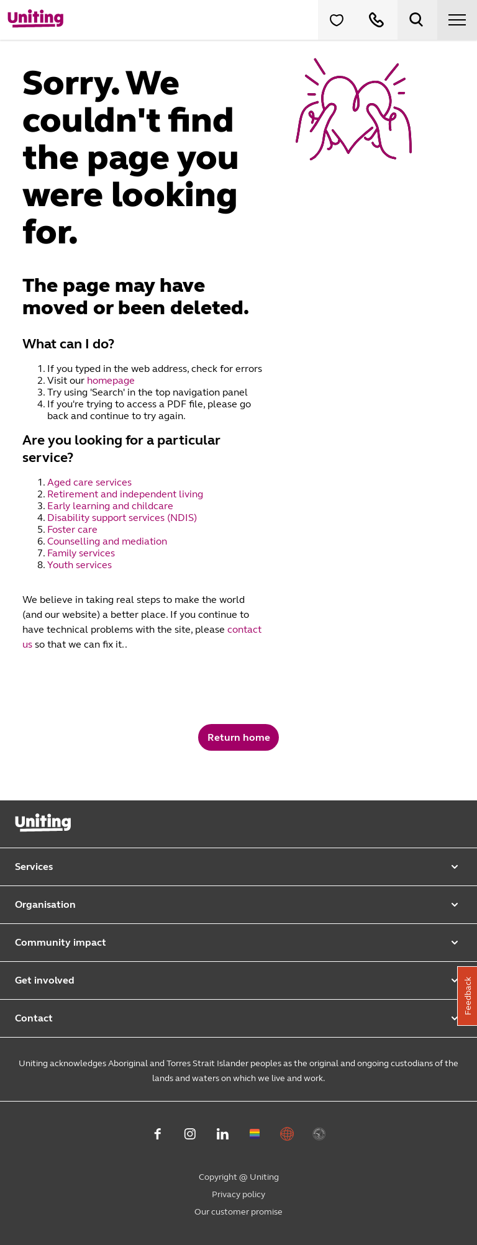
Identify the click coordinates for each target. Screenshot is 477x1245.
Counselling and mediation (108, 541)
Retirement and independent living (125, 494)
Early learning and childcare (111, 506)
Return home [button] (238, 737)
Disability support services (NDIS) (123, 517)
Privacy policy (238, 1194)
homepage (111, 380)
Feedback (468, 996)
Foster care (73, 529)
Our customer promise (238, 1212)
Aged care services (90, 482)
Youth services (80, 565)
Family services (82, 553)
